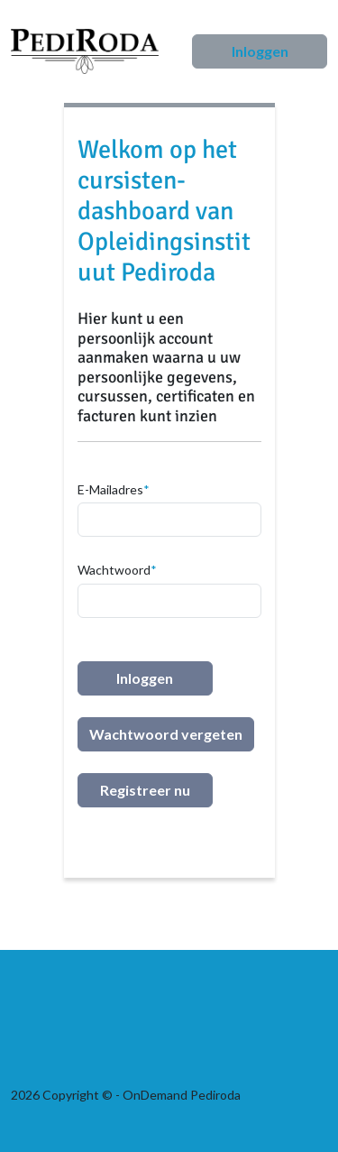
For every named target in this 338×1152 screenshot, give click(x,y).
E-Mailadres (110, 489)
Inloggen (260, 51)
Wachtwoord (114, 569)
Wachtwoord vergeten (165, 733)
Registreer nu (145, 789)
